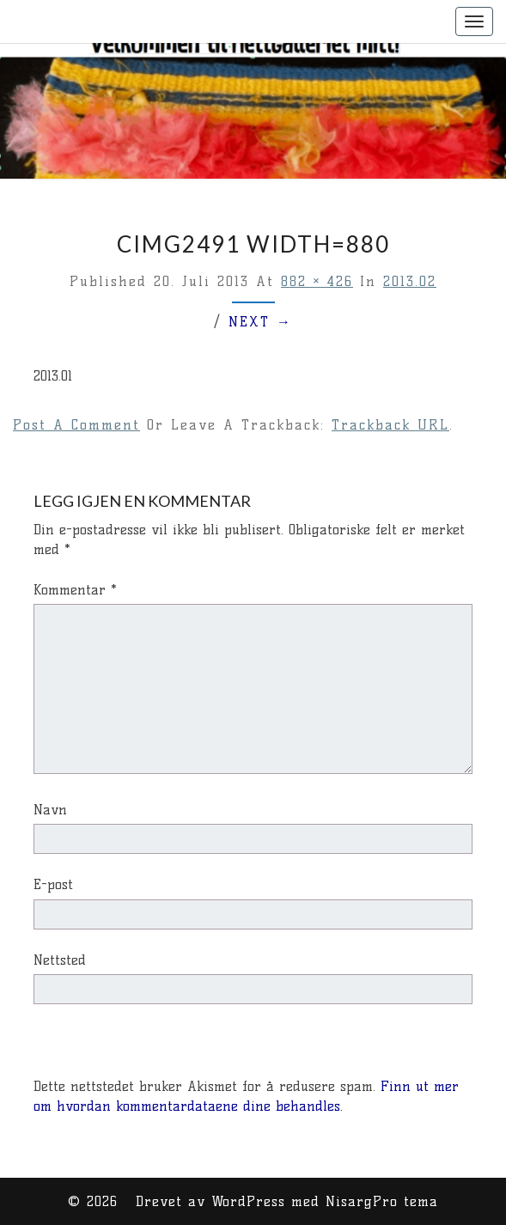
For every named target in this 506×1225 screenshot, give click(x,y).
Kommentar (75, 590)
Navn (50, 809)
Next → (260, 322)
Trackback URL (390, 425)
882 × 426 (317, 281)
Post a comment (76, 425)
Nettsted (60, 960)
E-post (53, 884)
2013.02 (409, 281)
